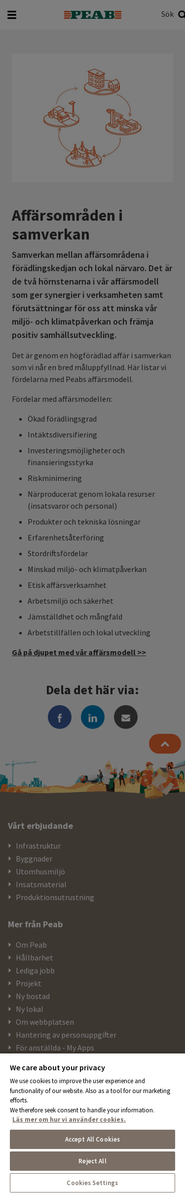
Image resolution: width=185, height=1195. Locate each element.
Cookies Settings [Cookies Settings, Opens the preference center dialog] (92, 1183)
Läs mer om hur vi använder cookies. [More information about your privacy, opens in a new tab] (69, 1119)
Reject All (92, 1161)
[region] (92, 1123)
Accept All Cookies (92, 1139)
